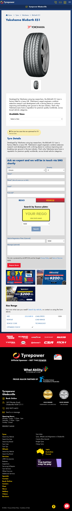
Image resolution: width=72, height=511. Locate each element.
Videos (5, 494)
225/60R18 (29, 316)
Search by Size (7, 439)
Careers (5, 484)
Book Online (7, 481)
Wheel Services (7, 471)
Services (5, 456)
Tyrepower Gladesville (36, 7)
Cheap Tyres (40, 444)
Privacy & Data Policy (13, 508)
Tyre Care (5, 444)
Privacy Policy (45, 258)
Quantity (49, 167)
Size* (9, 167)
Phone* (17, 180)
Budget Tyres (40, 442)
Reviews (5, 496)
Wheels (5, 449)
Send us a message (13, 412)
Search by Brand (7, 442)
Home (9, 15)
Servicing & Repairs (8, 466)
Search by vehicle (34, 309)
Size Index (39, 434)
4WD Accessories (8, 459)
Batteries (5, 461)
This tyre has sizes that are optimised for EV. (24, 132)
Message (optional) (13, 245)
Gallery (5, 491)
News (4, 489)
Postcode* (10, 193)
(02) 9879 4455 (12, 408)
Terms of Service (57, 258)
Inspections (5, 464)
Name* (9, 174)
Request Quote (14, 265)
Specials (5, 476)
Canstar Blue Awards (42, 439)
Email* (9, 186)
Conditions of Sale (25, 508)
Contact (5, 479)
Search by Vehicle (8, 437)
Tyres (4, 434)
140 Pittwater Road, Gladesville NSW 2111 (14, 403)
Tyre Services (6, 469)
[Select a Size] (36, 119)
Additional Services (8, 474)
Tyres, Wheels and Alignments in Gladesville (50, 437)
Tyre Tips (5, 447)
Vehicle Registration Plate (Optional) (18, 238)
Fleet (4, 486)
